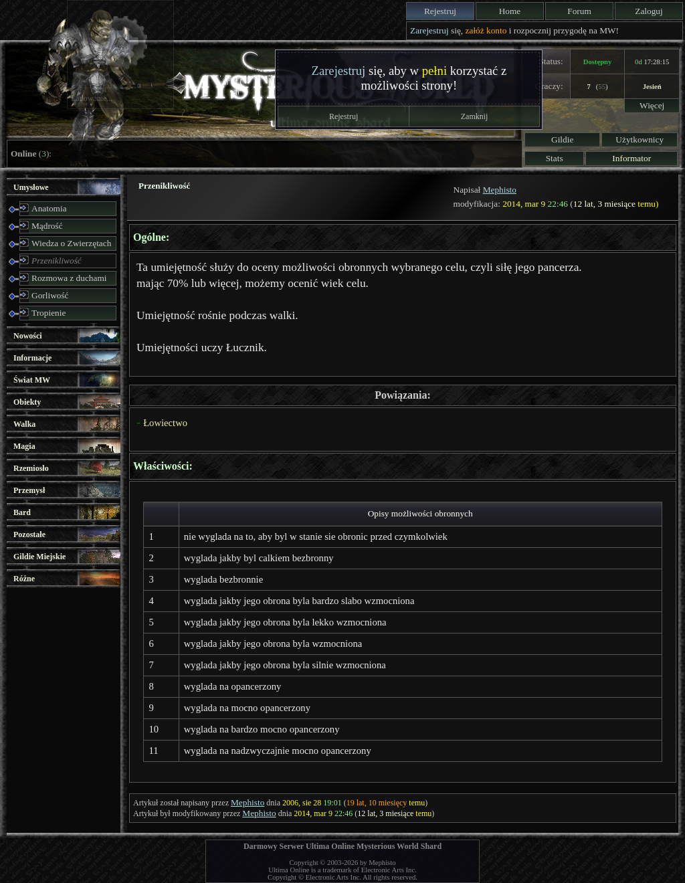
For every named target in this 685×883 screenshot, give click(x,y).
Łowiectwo (165, 422)
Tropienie (48, 313)
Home (510, 11)
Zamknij (474, 116)
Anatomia (49, 208)
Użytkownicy (639, 139)
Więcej (652, 105)
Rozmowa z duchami (69, 278)
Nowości (27, 335)
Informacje (32, 358)
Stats (554, 158)
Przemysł (29, 490)
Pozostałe (29, 534)
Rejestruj (440, 11)
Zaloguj (648, 11)
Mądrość (47, 226)
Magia (24, 446)
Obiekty (27, 402)
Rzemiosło (31, 468)
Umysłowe (31, 187)
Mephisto (499, 190)
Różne (24, 578)
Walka (24, 424)
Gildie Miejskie (39, 556)
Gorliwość (50, 295)
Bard (22, 512)
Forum (579, 11)
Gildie (562, 139)
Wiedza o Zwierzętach (71, 243)
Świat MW (31, 380)
